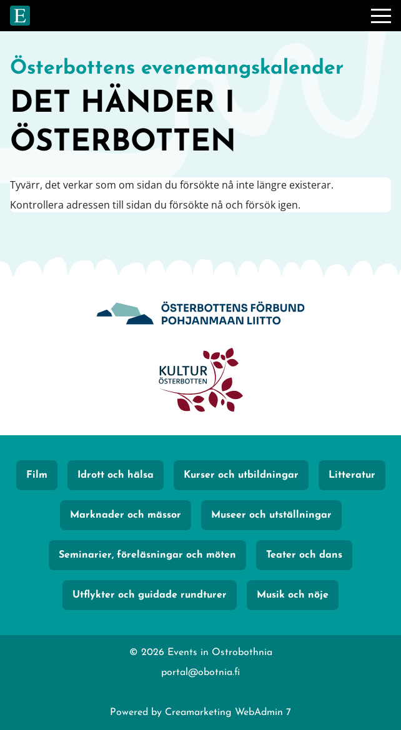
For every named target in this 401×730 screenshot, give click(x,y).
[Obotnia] (200, 315)
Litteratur (352, 475)
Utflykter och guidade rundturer (149, 595)
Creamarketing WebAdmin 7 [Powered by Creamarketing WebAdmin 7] (228, 713)
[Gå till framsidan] (20, 15)
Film (36, 475)
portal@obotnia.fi (200, 673)
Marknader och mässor (125, 515)
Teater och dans (304, 555)
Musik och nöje (293, 595)
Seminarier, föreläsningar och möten (147, 555)
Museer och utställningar (271, 515)
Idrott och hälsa (115, 475)
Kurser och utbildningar (241, 475)
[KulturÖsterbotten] (200, 381)
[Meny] (381, 15)
